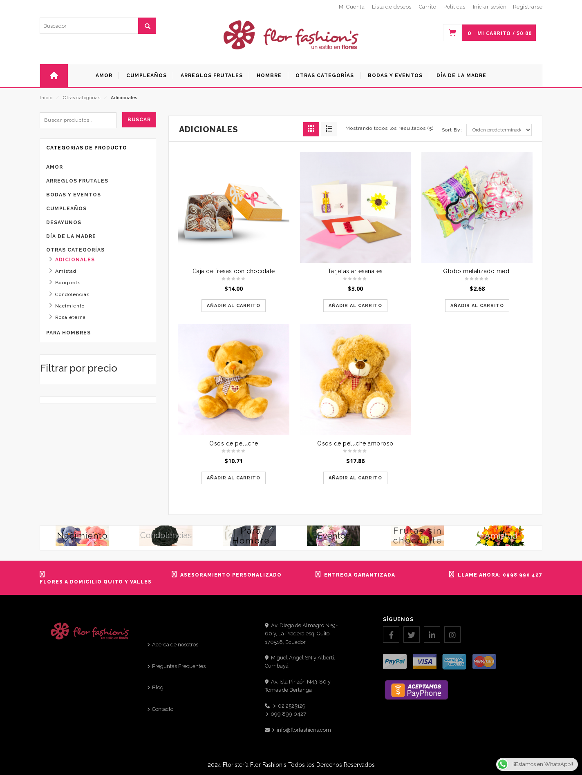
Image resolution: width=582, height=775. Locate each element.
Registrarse (528, 7)
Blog (157, 687)
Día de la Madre (71, 236)
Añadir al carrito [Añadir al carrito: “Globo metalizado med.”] (477, 305)
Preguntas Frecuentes (179, 666)
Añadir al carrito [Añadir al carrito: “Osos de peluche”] (233, 478)
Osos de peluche (233, 443)
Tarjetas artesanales (355, 271)
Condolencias (72, 294)
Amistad (65, 271)
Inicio (46, 97)
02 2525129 (292, 706)
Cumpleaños (66, 209)
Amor (54, 167)
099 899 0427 (288, 714)
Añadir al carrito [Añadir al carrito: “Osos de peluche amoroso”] (355, 478)
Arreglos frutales (77, 181)
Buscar (139, 119)
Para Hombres (68, 333)
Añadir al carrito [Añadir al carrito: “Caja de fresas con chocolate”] (233, 305)
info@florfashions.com (304, 730)
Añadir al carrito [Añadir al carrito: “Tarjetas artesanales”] (355, 305)
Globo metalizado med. (477, 271)
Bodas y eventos (73, 195)
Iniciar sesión (490, 7)
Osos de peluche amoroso (355, 443)
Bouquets (68, 282)
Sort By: (452, 130)
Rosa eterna (70, 317)
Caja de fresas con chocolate (234, 271)
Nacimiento (70, 306)
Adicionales (75, 260)
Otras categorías (81, 97)
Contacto (162, 709)
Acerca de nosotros (175, 644)
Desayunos (63, 222)
